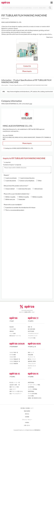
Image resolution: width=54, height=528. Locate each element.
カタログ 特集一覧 (14, 352)
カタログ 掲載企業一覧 (15, 359)
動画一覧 (30, 327)
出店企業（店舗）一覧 (15, 384)
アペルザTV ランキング (33, 333)
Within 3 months (23, 197)
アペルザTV (30, 321)
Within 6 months (36, 197)
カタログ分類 (13, 357)
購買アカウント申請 (14, 387)
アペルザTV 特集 (31, 338)
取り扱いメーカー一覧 (15, 382)
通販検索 (12, 331)
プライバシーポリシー (27, 419)
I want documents (10, 180)
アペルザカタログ (14, 346)
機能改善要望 (27, 411)
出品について (13, 389)
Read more (49, 37)
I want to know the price (26, 178)
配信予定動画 (31, 331)
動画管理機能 (31, 391)
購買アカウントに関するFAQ (16, 391)
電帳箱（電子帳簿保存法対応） (35, 398)
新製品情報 (30, 354)
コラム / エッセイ (32, 363)
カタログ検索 (13, 329)
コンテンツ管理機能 (32, 389)
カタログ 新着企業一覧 (15, 361)
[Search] (27, 7)
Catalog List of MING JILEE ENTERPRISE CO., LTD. (19, 148)
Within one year (9, 199)
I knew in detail (9, 189)
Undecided (21, 199)
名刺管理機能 (31, 387)
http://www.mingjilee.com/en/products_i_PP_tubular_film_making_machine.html (30, 91)
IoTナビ (29, 368)
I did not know (38, 189)
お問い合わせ (27, 425)
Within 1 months (9, 197)
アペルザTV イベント (32, 335)
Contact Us (27, 66)
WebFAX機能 (31, 395)
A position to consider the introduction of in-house (19, 207)
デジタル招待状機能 (32, 393)
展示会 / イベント (32, 359)
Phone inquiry (27, 71)
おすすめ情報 (13, 354)
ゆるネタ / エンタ (32, 365)
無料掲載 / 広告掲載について (27, 408)
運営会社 (27, 414)
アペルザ (12, 321)
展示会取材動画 (31, 329)
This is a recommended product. (14, 210)
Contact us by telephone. (26, 180)
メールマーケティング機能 (34, 384)
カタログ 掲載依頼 (14, 363)
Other (39, 180)
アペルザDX (30, 376)
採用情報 (27, 416)
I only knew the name (23, 189)
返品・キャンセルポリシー (16, 393)
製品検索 (12, 327)
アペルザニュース (32, 346)
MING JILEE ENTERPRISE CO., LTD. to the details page (16, 103)
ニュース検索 (13, 333)
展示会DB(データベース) (15, 335)
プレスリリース (31, 357)
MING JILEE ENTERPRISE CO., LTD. (11, 22)
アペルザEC (12, 376)
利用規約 (27, 422)
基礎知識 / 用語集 (32, 361)
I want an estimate (10, 178)
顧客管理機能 (31, 382)
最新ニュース (31, 352)
